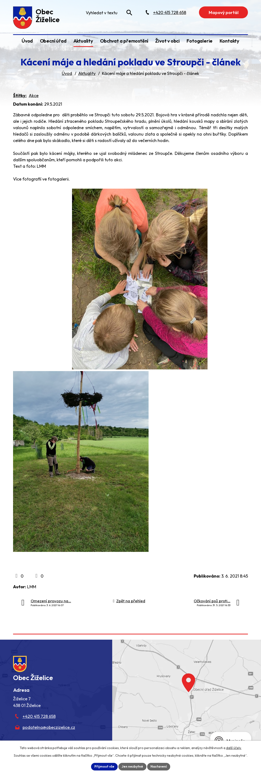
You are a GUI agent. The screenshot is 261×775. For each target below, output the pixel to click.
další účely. (234, 748)
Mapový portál (223, 12)
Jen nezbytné (132, 766)
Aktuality (83, 41)
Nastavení (158, 766)
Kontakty (229, 41)
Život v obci (167, 41)
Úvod (27, 41)
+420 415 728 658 (39, 716)
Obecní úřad (53, 41)
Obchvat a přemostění (124, 41)
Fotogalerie (200, 41)
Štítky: (20, 95)
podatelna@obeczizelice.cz (49, 727)
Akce (34, 95)
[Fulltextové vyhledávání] (108, 12)
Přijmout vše (104, 766)
